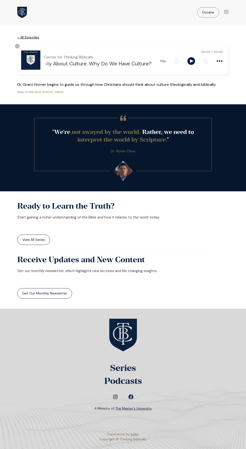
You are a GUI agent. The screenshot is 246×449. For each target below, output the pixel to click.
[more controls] (219, 61)
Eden (135, 434)
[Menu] (226, 12)
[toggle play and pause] (191, 61)
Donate (208, 12)
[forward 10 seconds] (206, 61)
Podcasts (123, 380)
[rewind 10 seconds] (176, 61)
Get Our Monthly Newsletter (44, 293)
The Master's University (133, 408)
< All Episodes (28, 37)
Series (123, 367)
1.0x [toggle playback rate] (163, 61)
